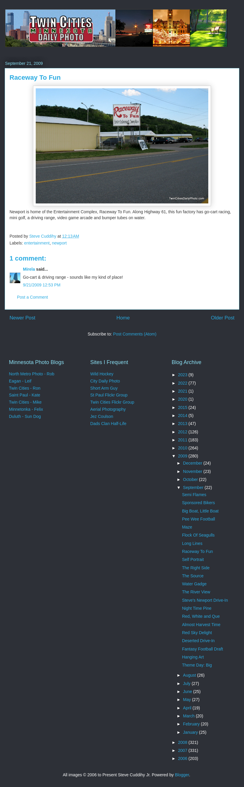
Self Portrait (193, 559)
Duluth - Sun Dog (25, 416)
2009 (183, 456)
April (188, 708)
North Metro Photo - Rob (31, 373)
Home (123, 318)
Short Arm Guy (104, 388)
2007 (183, 750)
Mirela (29, 269)
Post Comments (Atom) (134, 334)
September (193, 487)
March (189, 716)
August (190, 675)
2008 (183, 742)
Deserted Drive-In (198, 640)
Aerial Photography (108, 409)
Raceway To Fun (197, 551)
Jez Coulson (101, 416)
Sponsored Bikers (198, 502)
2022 (183, 383)
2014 (183, 415)
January (191, 732)
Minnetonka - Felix (26, 409)
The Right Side (196, 567)
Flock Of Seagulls (198, 535)
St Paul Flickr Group (108, 395)
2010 (183, 448)
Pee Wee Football (198, 519)
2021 (183, 391)
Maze (187, 527)
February (192, 724)
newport (59, 243)
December (193, 463)
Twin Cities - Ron (24, 388)
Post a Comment (32, 297)
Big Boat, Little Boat (200, 511)
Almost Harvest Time (201, 624)
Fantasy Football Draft (202, 649)
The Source (193, 575)
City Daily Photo (105, 381)
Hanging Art (193, 657)
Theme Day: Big (197, 665)
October (191, 479)
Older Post (222, 318)
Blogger (182, 774)
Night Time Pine (197, 608)
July (187, 683)
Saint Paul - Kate (24, 395)
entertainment (37, 243)
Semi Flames (194, 494)
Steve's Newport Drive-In (205, 600)
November (193, 471)
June (188, 691)
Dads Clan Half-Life (108, 423)
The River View (196, 592)
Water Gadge (194, 583)
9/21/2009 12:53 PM (41, 285)
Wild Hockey (101, 373)
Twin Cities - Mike (25, 402)
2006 (183, 758)
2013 (183, 423)
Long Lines (192, 543)
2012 (183, 431)
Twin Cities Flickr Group (112, 402)
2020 (183, 399)
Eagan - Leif (20, 381)
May (187, 699)
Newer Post (22, 318)
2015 (183, 407)
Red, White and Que (201, 616)
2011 (183, 440)
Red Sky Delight (197, 632)
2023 (183, 374)
